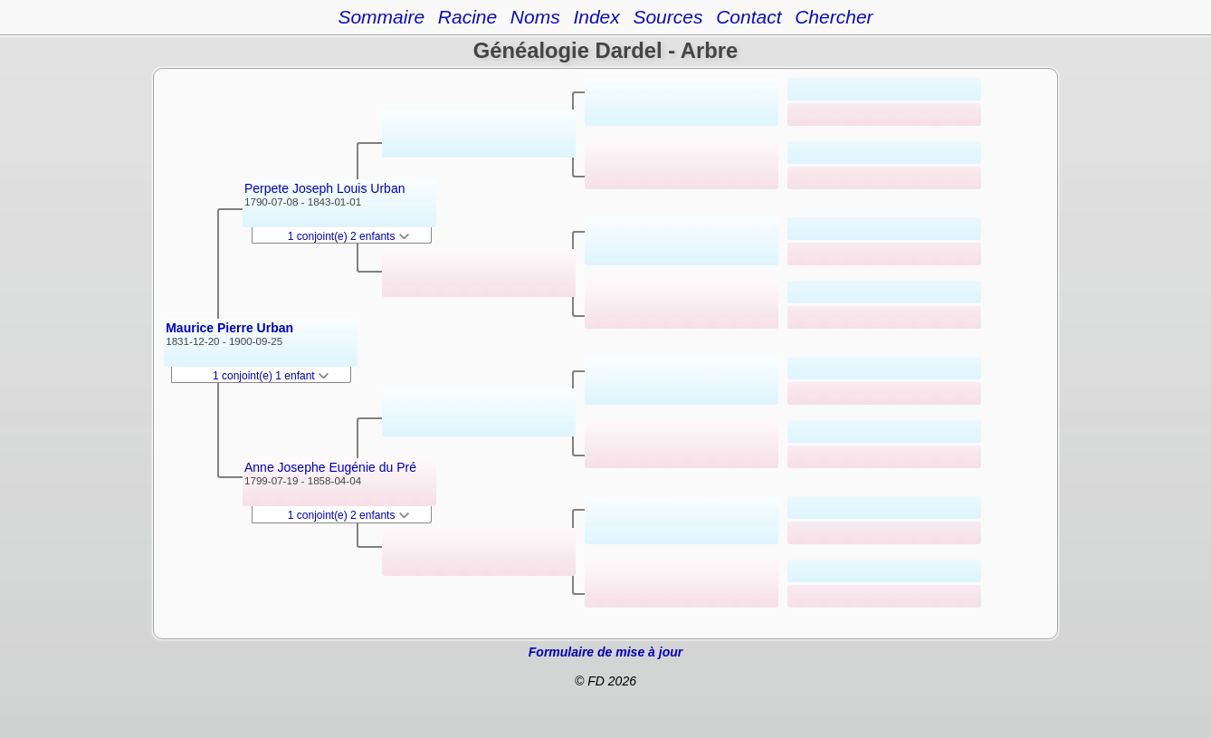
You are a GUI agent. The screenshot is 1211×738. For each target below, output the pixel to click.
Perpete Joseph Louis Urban (324, 188)
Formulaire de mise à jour (605, 652)
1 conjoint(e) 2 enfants (348, 236)
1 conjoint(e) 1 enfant (271, 375)
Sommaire (381, 16)
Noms (535, 16)
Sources (667, 16)
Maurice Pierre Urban (229, 328)
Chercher (833, 16)
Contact (748, 16)
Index (596, 16)
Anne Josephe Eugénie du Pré (330, 467)
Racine (467, 16)
